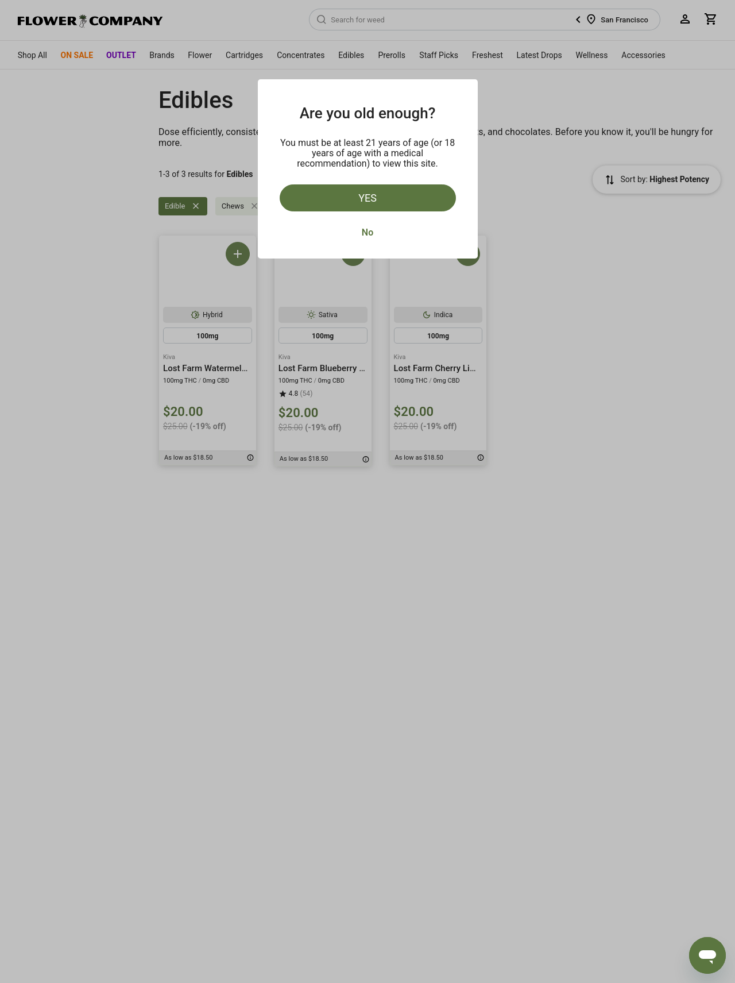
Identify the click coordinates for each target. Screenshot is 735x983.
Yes (367, 198)
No (367, 232)
